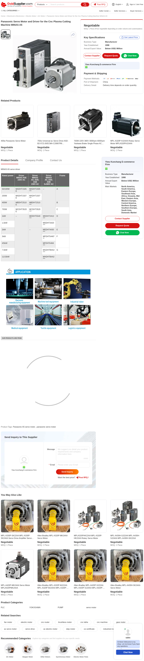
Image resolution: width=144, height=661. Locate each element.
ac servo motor (10, 629)
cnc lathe (84, 622)
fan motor (8, 622)
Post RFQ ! (82, 477)
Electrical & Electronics (15, 16)
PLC (3, 607)
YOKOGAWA (35, 607)
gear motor (120, 622)
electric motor (26, 622)
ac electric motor (50, 629)
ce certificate (89, 629)
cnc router (45, 622)
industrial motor (109, 629)
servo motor (91, 607)
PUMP (60, 607)
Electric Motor (31, 16)
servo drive (30, 629)
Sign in (132, 4)
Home (3, 16)
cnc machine (102, 622)
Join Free (139, 4)
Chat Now (128, 652)
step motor (70, 629)
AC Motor (41, 16)
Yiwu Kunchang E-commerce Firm (100, 64)
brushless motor (65, 622)
